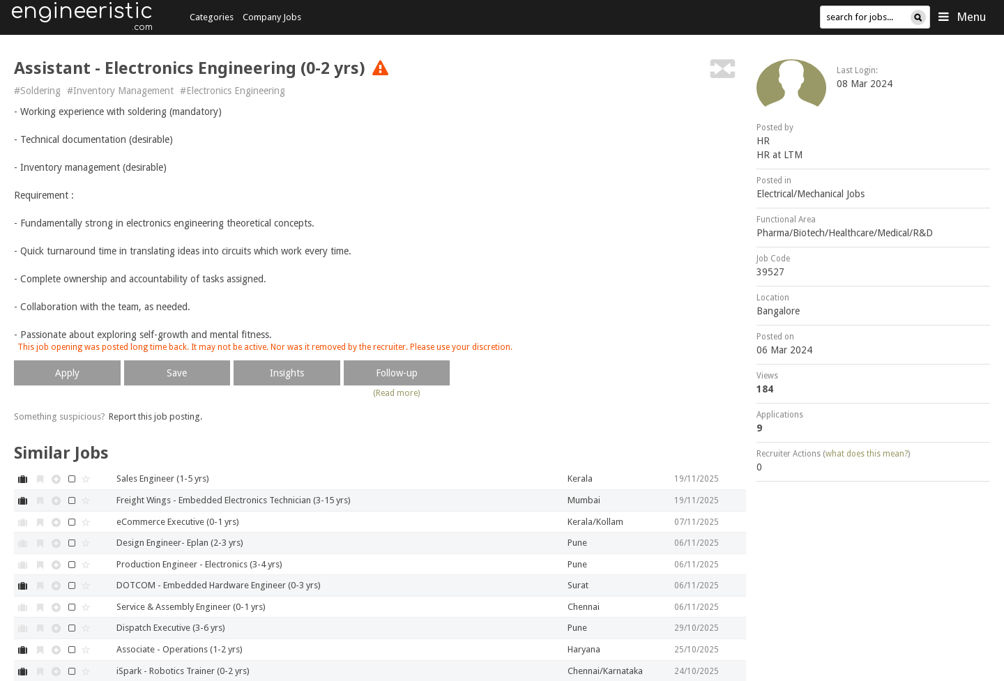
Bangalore (778, 310)
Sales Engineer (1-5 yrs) (162, 478)
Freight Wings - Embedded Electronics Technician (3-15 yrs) (233, 500)
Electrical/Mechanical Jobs (810, 193)
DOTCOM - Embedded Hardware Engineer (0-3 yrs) (218, 585)
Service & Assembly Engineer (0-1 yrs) (191, 607)
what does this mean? (867, 454)
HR (763, 140)
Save (177, 372)
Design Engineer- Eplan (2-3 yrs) (179, 542)
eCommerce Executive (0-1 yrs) (177, 522)
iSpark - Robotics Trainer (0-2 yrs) (183, 671)
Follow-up (397, 372)
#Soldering (37, 90)
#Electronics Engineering (232, 90)
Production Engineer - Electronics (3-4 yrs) (199, 564)
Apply (67, 372)
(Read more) (396, 393)
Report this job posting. (155, 416)
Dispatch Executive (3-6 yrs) (170, 627)
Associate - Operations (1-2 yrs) (179, 649)
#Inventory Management (120, 90)
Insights (287, 372)
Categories (212, 17)
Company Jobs (272, 17)
